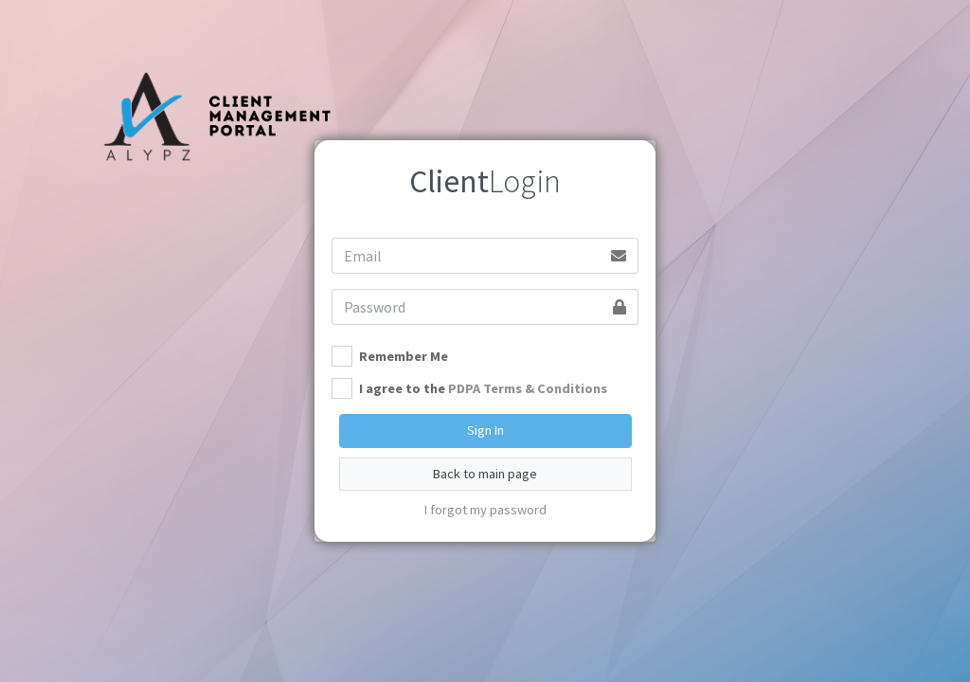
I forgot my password (485, 509)
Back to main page (485, 473)
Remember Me (403, 356)
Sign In (485, 430)
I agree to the (483, 388)
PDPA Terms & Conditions (527, 388)
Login (485, 181)
